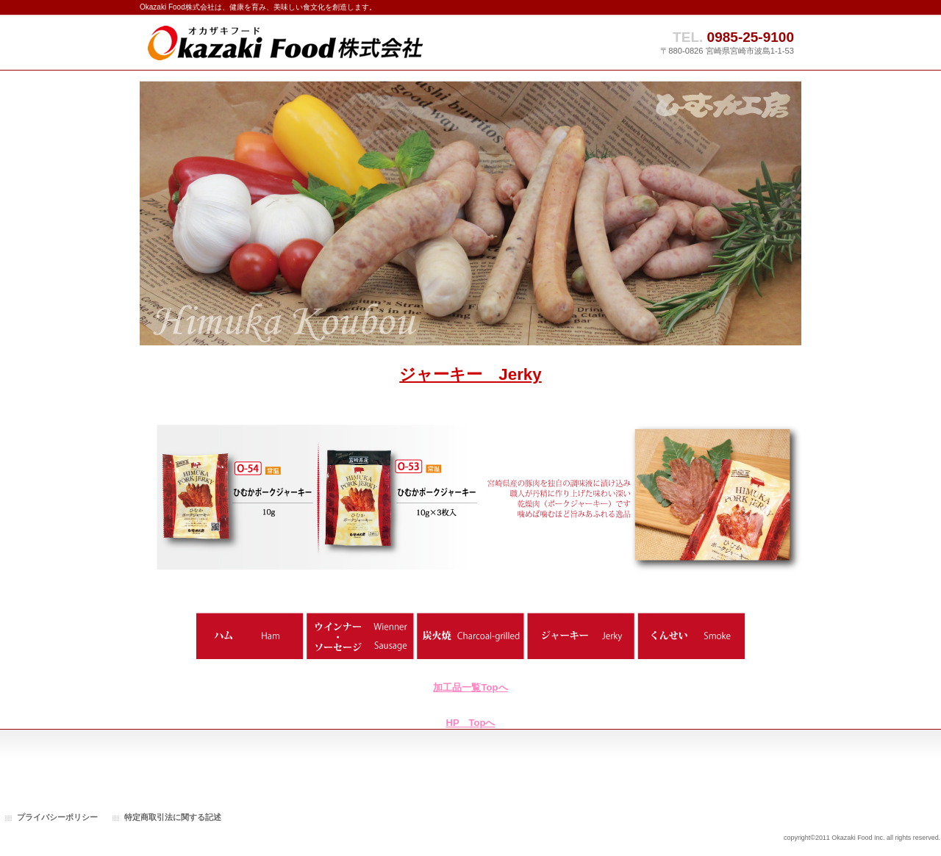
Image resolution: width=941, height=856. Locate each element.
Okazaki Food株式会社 (287, 42)
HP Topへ (470, 722)
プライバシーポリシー (57, 817)
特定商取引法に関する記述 (172, 817)
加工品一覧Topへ (470, 687)
